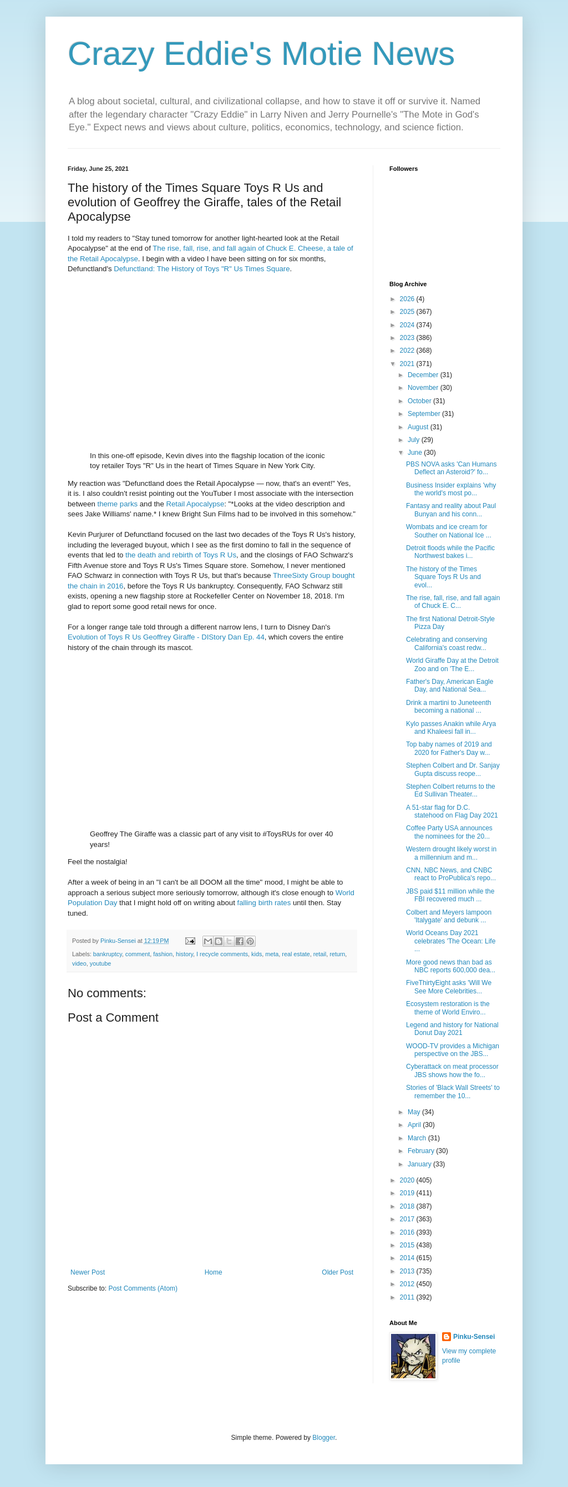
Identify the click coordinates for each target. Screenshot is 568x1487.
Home (213, 1272)
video (79, 963)
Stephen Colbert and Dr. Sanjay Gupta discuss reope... (453, 769)
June (416, 452)
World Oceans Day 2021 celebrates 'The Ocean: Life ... (450, 941)
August (419, 427)
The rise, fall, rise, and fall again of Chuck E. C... (453, 602)
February (422, 1151)
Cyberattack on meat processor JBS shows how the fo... (452, 1070)
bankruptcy (107, 954)
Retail (175, 504)
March (418, 1138)
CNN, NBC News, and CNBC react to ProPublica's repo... (451, 874)
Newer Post (87, 1272)
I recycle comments (222, 954)
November (424, 388)
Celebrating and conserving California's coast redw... (446, 643)
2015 (408, 1245)
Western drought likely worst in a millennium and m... (451, 853)
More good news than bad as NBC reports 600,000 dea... (450, 966)
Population (85, 903)
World (345, 893)
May (415, 1112)
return (337, 954)
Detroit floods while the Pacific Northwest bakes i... (450, 552)
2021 (408, 364)
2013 (408, 1271)
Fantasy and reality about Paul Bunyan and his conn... (451, 509)
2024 (408, 325)
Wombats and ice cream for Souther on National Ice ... (448, 531)
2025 (408, 312)
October (420, 401)
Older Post (337, 1272)
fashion (163, 954)
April (415, 1125)
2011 (408, 1297)
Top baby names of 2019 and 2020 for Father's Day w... (449, 748)
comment (137, 954)
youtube (100, 963)
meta (271, 954)
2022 (408, 350)
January (420, 1164)
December (424, 375)
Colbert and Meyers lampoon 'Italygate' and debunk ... (448, 916)
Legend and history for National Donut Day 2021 (452, 1029)
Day (110, 903)
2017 (408, 1219)
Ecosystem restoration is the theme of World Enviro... (448, 1008)
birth (265, 903)
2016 (408, 1232)
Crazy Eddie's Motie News (261, 53)
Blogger (323, 1438)
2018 (408, 1206)
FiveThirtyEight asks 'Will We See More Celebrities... (448, 986)
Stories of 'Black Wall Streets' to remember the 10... (453, 1091)
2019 (408, 1193)
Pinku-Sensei (474, 1337)
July (415, 440)
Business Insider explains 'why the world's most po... (451, 489)
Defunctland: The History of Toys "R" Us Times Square (202, 269)
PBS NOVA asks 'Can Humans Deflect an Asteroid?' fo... (451, 468)
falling (246, 903)
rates (283, 903)
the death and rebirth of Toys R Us (180, 555)
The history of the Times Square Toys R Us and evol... (443, 577)
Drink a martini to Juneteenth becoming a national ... (448, 706)
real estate (296, 954)
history (184, 954)
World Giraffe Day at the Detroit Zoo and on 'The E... (452, 664)
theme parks (118, 504)
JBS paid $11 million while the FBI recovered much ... (450, 895)
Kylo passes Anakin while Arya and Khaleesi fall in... (451, 727)
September (425, 414)
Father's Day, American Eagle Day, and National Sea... (449, 685)
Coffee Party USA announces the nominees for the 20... (449, 832)
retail (319, 954)
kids (256, 954)
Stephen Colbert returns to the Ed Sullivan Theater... (450, 790)
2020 (408, 1180)
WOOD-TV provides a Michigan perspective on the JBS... (452, 1050)
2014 (408, 1258)
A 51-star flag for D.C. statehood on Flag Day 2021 (452, 811)
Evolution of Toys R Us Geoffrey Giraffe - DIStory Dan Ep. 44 (166, 637)
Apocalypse (205, 504)
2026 (408, 299)
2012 (408, 1284)
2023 (408, 338)
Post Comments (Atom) (143, 1288)
